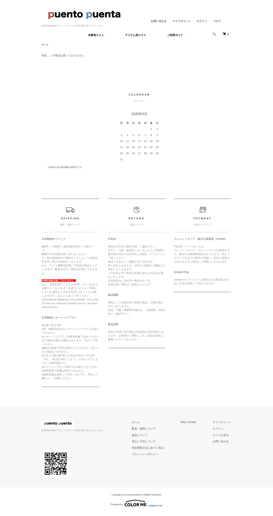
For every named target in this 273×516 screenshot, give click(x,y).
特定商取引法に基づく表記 (148, 447)
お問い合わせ (159, 21)
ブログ (217, 21)
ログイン (202, 21)
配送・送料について (144, 428)
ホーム (45, 44)
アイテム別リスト (135, 35)
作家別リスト (96, 35)
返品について (140, 435)
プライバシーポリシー (145, 454)
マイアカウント (182, 21)
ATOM (192, 422)
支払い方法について (144, 441)
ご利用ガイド (175, 35)
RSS (183, 422)
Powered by (136, 503)
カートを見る (221, 435)
